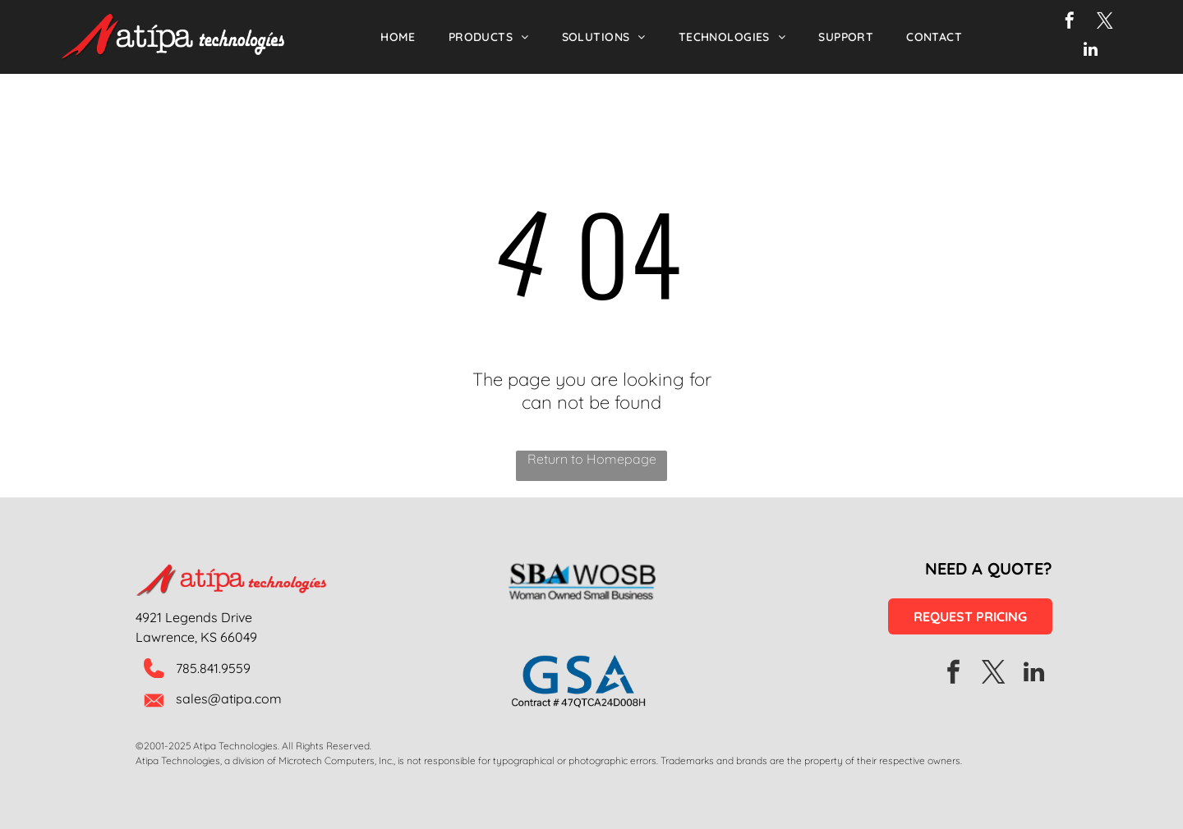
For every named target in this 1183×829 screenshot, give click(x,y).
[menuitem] (398, 36)
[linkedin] (1090, 51)
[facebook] (1069, 22)
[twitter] (1105, 22)
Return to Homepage (591, 459)
